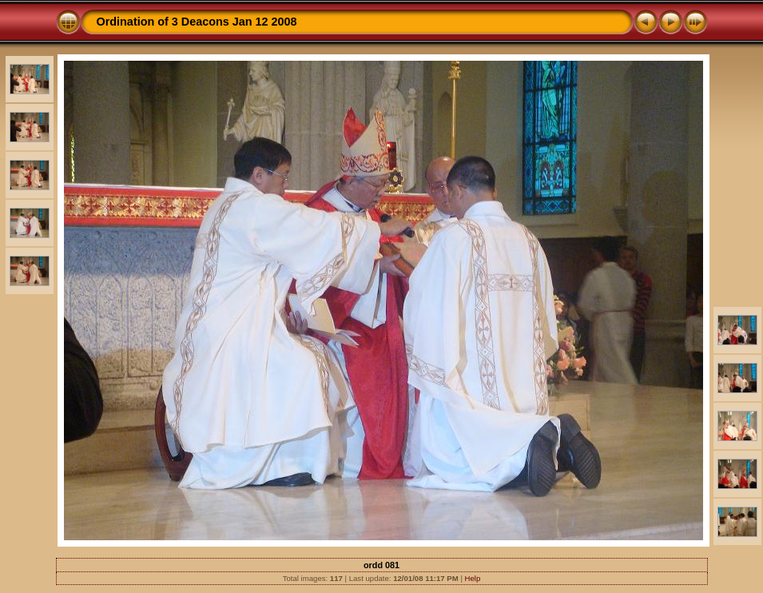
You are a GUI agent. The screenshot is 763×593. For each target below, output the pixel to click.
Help (473, 578)
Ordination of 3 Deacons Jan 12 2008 (197, 21)
